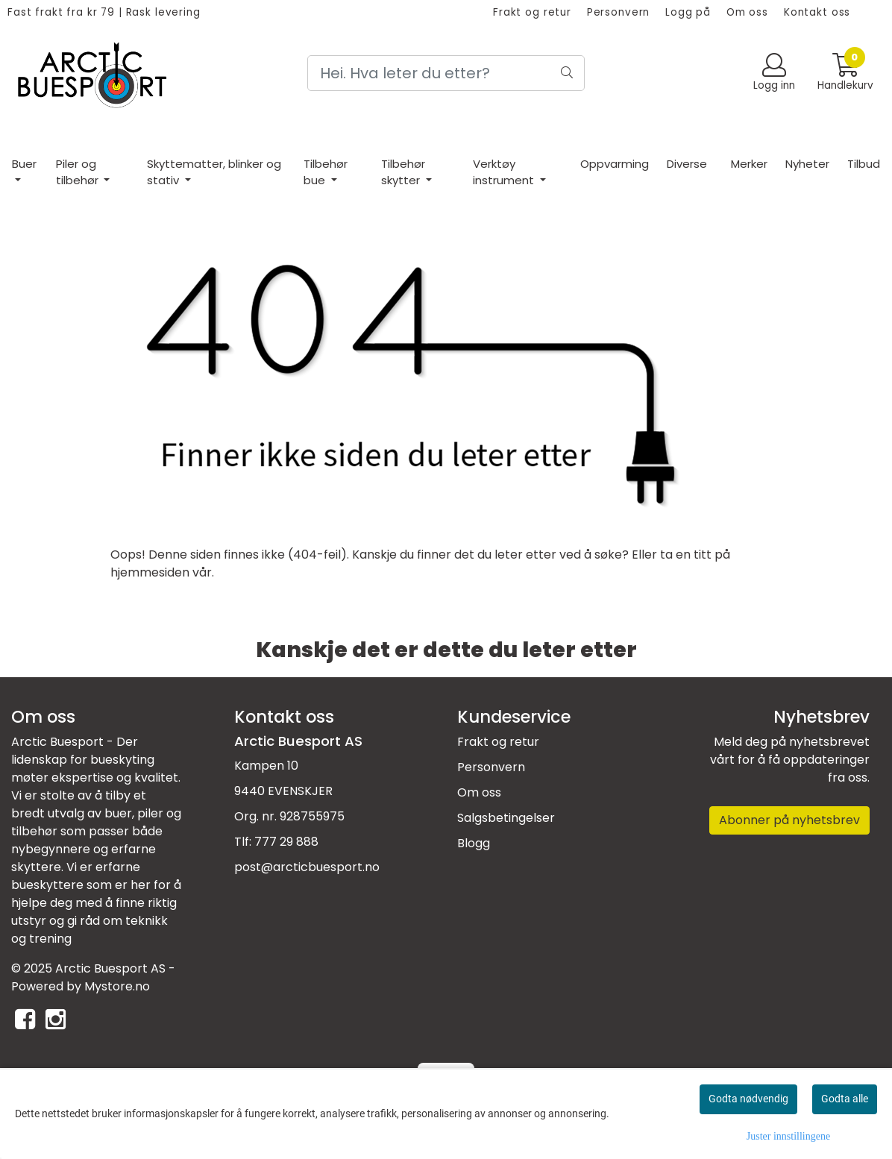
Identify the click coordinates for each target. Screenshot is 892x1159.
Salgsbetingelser (506, 817)
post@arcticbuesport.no (307, 867)
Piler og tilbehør (78, 172)
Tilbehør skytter (403, 172)
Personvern (618, 12)
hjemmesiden (149, 572)
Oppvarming (614, 164)
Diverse (687, 164)
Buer (24, 164)
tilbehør (35, 831)
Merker (749, 164)
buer (118, 813)
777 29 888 (286, 841)
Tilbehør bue (326, 172)
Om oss (747, 12)
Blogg (473, 843)
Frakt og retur (532, 12)
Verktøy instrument (505, 172)
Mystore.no (117, 986)
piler (151, 813)
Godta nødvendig (748, 1099)
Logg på (688, 12)
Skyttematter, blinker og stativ (214, 172)
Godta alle (844, 1099)
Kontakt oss (817, 12)
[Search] (446, 73)
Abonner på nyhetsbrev (789, 820)
